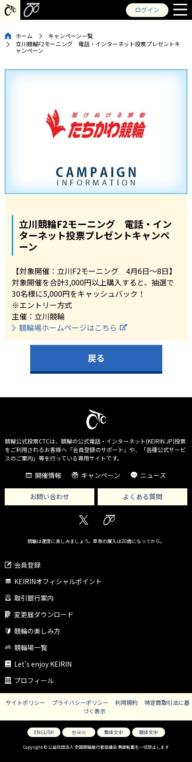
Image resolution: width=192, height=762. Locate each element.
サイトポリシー (25, 702)
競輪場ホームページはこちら (68, 327)
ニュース (153, 475)
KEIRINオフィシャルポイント (58, 581)
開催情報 (48, 475)
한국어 (79, 732)
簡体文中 (148, 732)
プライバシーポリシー (80, 702)
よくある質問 (142, 496)
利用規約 (126, 702)
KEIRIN (109, 520)
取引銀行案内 (34, 598)
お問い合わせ (49, 496)
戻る (96, 358)
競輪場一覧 (30, 647)
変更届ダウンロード (44, 614)
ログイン (147, 9)
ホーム (24, 36)
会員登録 (27, 564)
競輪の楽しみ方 (37, 631)
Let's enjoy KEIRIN (43, 664)
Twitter (83, 520)
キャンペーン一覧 (70, 36)
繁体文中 (113, 732)
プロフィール (34, 680)
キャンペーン (100, 475)
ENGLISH (44, 732)
